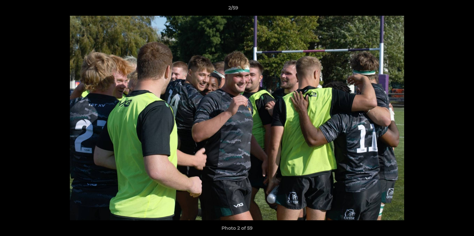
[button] (446, 9)
